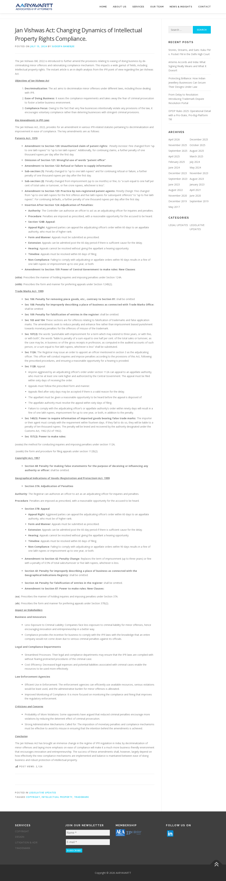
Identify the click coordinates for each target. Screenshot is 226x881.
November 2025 (177, 145)
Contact (204, 6)
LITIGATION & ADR (26, 842)
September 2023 (177, 178)
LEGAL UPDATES (178, 225)
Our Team (157, 6)
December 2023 (177, 173)
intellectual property (57, 797)
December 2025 (199, 139)
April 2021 (195, 190)
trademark (81, 797)
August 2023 (197, 178)
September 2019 (199, 201)
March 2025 (196, 156)
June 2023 (174, 184)
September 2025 (177, 150)
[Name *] (88, 833)
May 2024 (195, 167)
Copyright (33, 797)
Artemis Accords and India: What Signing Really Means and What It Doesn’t (187, 66)
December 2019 (177, 201)
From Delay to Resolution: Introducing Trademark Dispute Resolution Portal (186, 99)
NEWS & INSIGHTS (181, 6)
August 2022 (175, 190)
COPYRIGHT (22, 831)
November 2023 (199, 173)
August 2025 (197, 150)
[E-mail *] (88, 842)
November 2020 (177, 195)
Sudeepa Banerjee (63, 46)
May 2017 (174, 207)
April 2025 (174, 156)
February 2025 (176, 162)
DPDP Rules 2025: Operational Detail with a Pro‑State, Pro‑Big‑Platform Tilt (189, 115)
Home (103, 6)
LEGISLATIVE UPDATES (42, 792)
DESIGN (19, 836)
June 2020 (195, 195)
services (138, 6)
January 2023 (197, 184)
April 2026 (174, 139)
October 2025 (197, 145)
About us (119, 6)
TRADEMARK (22, 848)
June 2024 (174, 167)
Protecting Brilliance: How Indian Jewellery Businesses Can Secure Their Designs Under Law (187, 82)
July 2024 (195, 162)
